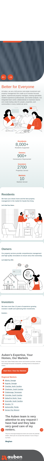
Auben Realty (4, 4)
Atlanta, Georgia (10, 380)
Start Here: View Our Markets (14, 371)
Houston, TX (9, 404)
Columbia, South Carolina (13, 395)
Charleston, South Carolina (14, 389)
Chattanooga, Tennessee (13, 392)
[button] (3, 77)
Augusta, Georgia (11, 383)
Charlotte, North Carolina (13, 386)
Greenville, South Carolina (14, 401)
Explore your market (13, 39)
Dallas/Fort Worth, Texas (13, 398)
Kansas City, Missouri (12, 410)
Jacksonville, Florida (12, 407)
